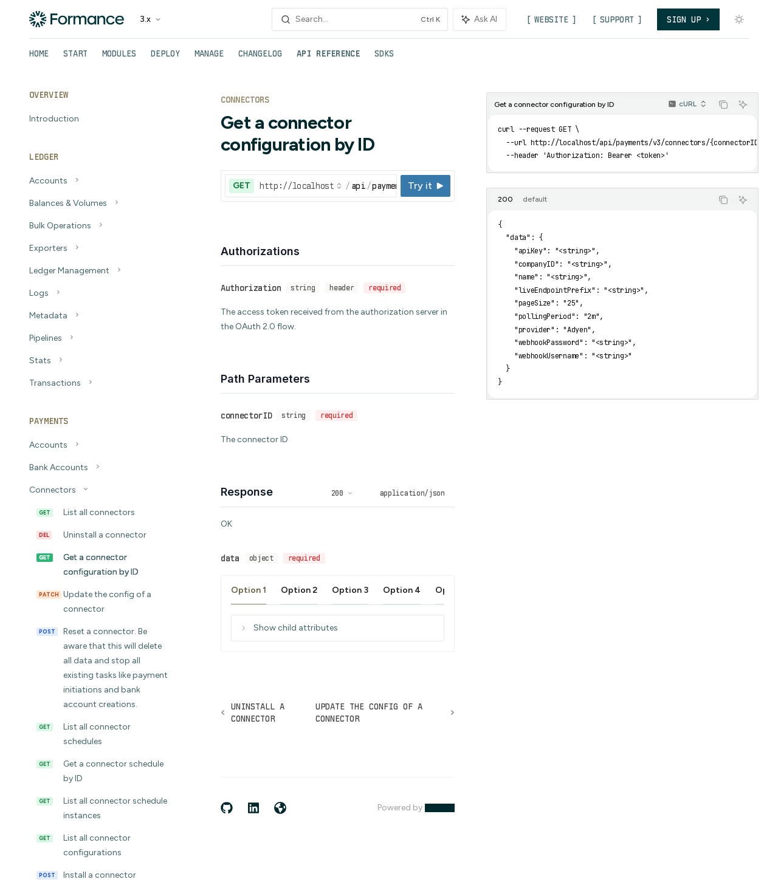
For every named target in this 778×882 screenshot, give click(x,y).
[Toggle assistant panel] (479, 19)
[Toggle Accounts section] (97, 181)
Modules (119, 58)
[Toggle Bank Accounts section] (97, 468)
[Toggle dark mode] (739, 19)
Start (75, 58)
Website (551, 19)
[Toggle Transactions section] (97, 383)
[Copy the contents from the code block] (723, 104)
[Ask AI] (743, 104)
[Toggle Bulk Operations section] (97, 226)
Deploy (165, 58)
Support (617, 19)
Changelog (260, 58)
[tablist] (599, 200)
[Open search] (359, 19)
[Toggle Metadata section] (97, 316)
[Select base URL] (301, 186)
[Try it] (425, 186)
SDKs (384, 58)
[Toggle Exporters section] (97, 248)
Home (39, 58)
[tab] (505, 199)
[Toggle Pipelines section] (97, 338)
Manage (209, 58)
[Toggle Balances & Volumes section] (97, 203)
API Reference (328, 58)
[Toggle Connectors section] (97, 490)
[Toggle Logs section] (97, 293)
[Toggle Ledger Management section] (97, 271)
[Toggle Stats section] (97, 361)
